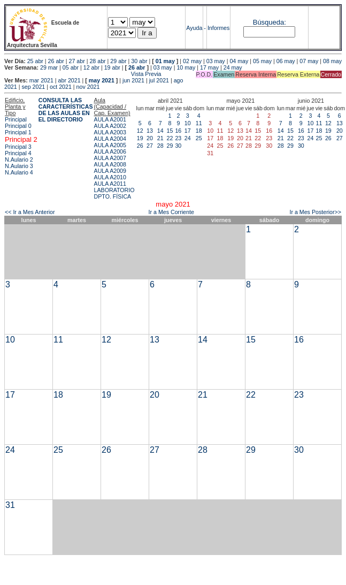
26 (140, 145)
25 (199, 138)
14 (160, 130)
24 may (233, 67)
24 (187, 138)
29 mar (49, 67)
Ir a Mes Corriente (171, 212)
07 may (308, 61)
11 (199, 123)
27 (150, 145)
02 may (192, 61)
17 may (209, 67)
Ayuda (194, 28)
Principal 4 (18, 153)
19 (140, 138)
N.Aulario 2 (19, 159)
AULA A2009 (110, 171)
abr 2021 (69, 80)
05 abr (71, 67)
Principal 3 (18, 146)
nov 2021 (88, 86)
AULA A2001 (110, 119)
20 (150, 138)
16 (178, 130)
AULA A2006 (110, 151)
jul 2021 (159, 80)
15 (169, 130)
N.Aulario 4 (19, 172)
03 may (215, 61)
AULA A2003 (110, 132)
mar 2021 (41, 80)
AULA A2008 (110, 164)
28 (160, 145)
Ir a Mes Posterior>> (315, 212)
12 (140, 130)
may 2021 (101, 80)
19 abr (112, 67)
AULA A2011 (110, 183)
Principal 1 (18, 132)
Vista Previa (83, 74)
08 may (332, 61)
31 (10, 505)
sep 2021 (33, 86)
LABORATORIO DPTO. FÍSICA (114, 193)
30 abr (139, 61)
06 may (285, 61)
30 (178, 145)
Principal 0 (18, 126)
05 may (262, 61)
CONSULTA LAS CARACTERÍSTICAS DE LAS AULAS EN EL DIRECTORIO (66, 110)
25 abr (35, 61)
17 (187, 130)
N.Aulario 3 (19, 166)
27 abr (77, 61)
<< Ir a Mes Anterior (30, 212)
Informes (218, 28)
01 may (165, 61)
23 (178, 138)
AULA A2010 (110, 177)
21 (160, 138)
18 (199, 130)
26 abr (56, 61)
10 (187, 123)
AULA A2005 (110, 145)
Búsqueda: (269, 22)
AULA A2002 (110, 126)
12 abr (91, 67)
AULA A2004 (110, 138)
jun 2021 (133, 80)
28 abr (97, 61)
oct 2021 (61, 86)
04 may (238, 61)
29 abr (118, 61)
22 (169, 138)
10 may (185, 67)
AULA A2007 (110, 158)
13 (150, 130)
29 (169, 145)
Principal (16, 119)
